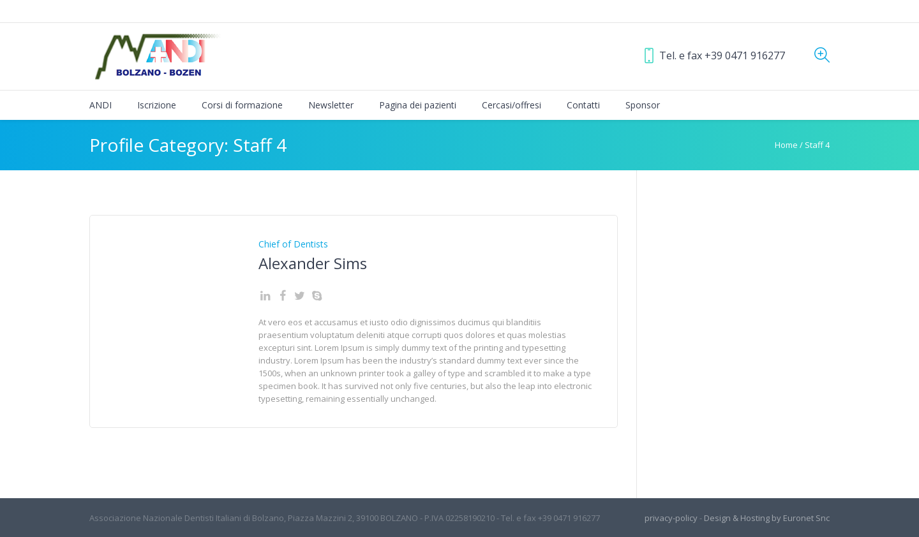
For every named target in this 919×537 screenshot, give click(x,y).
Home (786, 145)
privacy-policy (671, 518)
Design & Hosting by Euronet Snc (767, 518)
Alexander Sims (312, 263)
